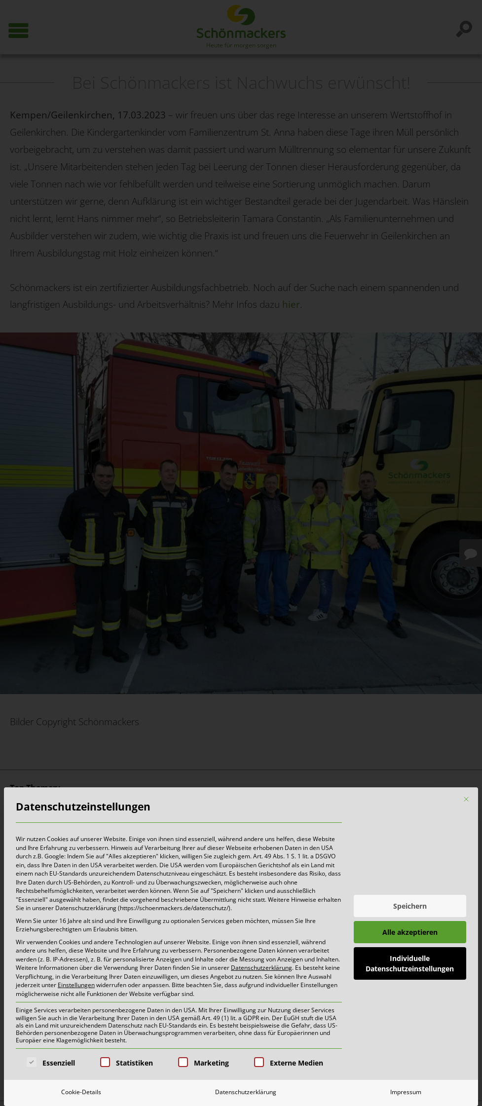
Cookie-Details (81, 1092)
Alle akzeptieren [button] (410, 932)
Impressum (405, 1092)
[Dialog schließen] (466, 799)
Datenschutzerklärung (261, 967)
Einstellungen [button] (76, 985)
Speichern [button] (410, 906)
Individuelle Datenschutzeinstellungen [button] (410, 963)
